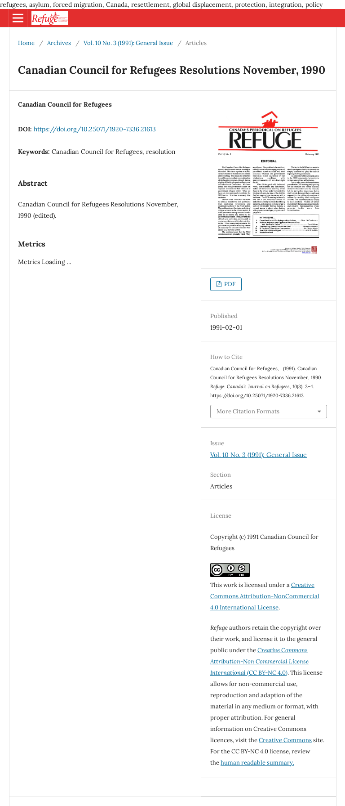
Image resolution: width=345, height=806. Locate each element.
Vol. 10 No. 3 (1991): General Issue (128, 43)
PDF (229, 284)
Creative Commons (285, 740)
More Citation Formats (248, 411)
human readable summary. (257, 762)
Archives (59, 43)
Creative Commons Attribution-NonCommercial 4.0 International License (264, 596)
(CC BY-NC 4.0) (259, 661)
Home (26, 43)
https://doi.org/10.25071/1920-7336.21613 (95, 129)
